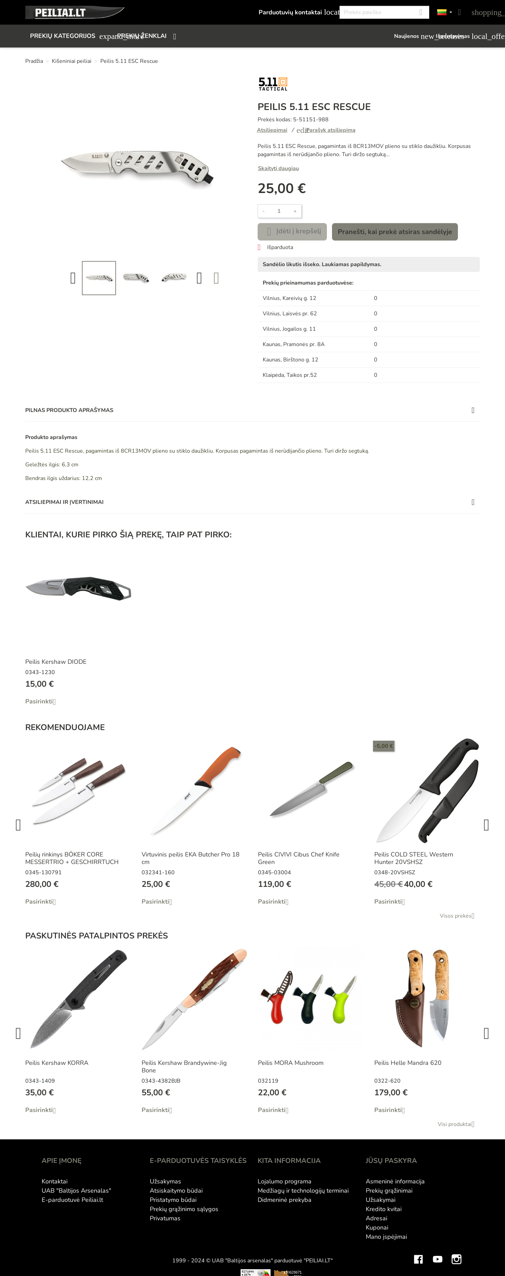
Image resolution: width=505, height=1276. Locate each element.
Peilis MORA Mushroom (290, 1063)
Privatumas (165, 1218)
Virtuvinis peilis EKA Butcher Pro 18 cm (191, 858)
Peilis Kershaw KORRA (56, 1063)
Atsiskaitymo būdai (176, 1190)
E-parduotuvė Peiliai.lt (72, 1200)
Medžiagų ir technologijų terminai (303, 1190)
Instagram (456, 1254)
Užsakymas (165, 1181)
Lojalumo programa (285, 1181)
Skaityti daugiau (278, 168)
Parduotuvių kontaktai (295, 12)
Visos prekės (460, 916)
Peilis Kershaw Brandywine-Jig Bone (184, 1066)
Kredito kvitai (384, 1209)
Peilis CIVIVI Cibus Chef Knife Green (299, 858)
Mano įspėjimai (386, 1237)
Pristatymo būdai (173, 1200)
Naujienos (411, 36)
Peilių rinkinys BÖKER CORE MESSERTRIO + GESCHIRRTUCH (72, 858)
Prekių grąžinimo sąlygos (184, 1209)
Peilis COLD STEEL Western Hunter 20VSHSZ (413, 858)
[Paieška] (384, 12)
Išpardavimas (458, 36)
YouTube (437, 1254)
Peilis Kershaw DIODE (56, 662)
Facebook (418, 1254)
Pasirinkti (43, 701)
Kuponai (377, 1227)
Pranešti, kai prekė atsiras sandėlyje (395, 231)
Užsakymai (380, 1200)
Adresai (376, 1218)
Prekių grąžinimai (389, 1190)
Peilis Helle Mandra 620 (408, 1063)
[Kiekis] (279, 211)
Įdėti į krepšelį (292, 231)
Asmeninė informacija (395, 1181)
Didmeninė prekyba (285, 1200)
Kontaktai (55, 1181)
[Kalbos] (444, 12)
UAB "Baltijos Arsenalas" (76, 1190)
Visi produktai (459, 1124)
